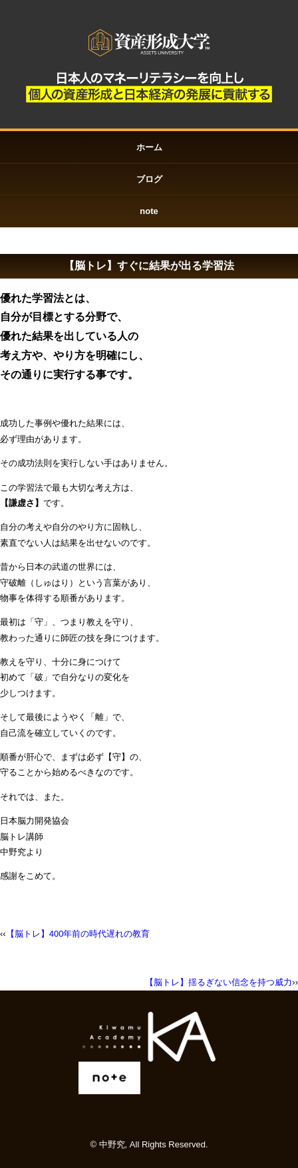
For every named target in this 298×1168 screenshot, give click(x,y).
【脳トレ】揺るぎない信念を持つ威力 (218, 982)
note (149, 211)
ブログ (149, 179)
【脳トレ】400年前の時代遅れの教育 (78, 934)
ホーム (149, 147)
